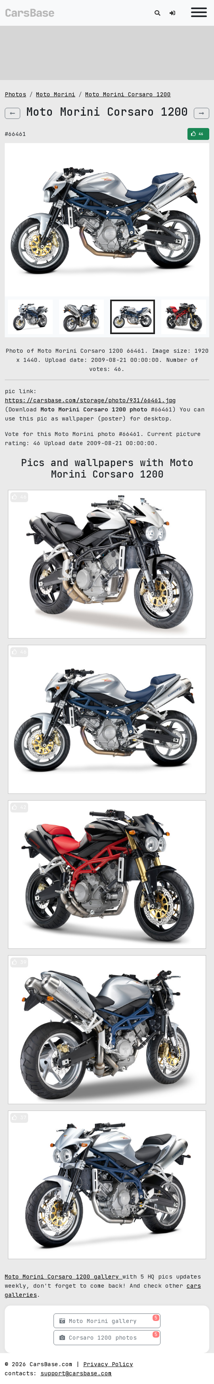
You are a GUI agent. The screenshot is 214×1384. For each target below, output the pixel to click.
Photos (15, 94)
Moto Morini (55, 94)
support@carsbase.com (76, 1373)
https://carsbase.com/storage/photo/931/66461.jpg (90, 400)
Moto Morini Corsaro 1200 (128, 94)
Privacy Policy (108, 1364)
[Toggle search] (157, 12)
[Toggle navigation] (197, 13)
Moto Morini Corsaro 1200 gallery (63, 1276)
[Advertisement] (107, 51)
